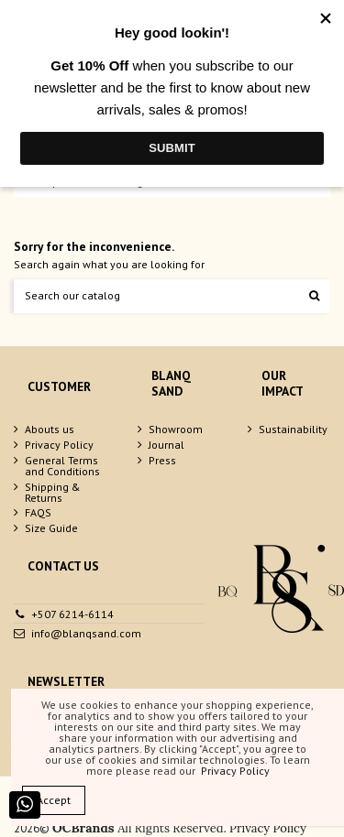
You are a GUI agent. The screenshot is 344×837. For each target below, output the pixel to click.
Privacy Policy (59, 445)
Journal (166, 445)
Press (162, 460)
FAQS (38, 512)
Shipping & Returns (53, 493)
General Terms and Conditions (62, 466)
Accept (54, 800)
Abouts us (49, 429)
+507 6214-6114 (72, 614)
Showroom (176, 429)
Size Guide (51, 528)
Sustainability (293, 429)
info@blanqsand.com (86, 633)
